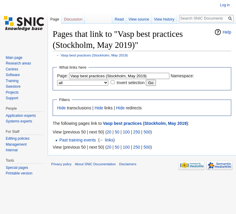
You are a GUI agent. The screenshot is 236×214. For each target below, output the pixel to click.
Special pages (17, 168)
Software (13, 75)
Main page (14, 58)
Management (16, 144)
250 (136, 132)
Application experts (21, 116)
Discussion (73, 19)
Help (227, 32)
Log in (225, 5)
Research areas (18, 63)
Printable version (19, 173)
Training (12, 81)
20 (109, 132)
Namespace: (182, 75)
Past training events (77, 140)
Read (119, 19)
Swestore (13, 86)
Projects (12, 92)
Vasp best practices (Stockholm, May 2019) (94, 55)
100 (126, 132)
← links (106, 140)
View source (139, 19)
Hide (61, 108)
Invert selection (131, 82)
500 (146, 132)
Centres (12, 69)
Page (54, 19)
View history (164, 19)
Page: (62, 75)
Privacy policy (61, 164)
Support (12, 98)
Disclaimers (127, 164)
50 (117, 132)
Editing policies (17, 138)
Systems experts (19, 121)
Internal (12, 150)
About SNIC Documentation (95, 164)
